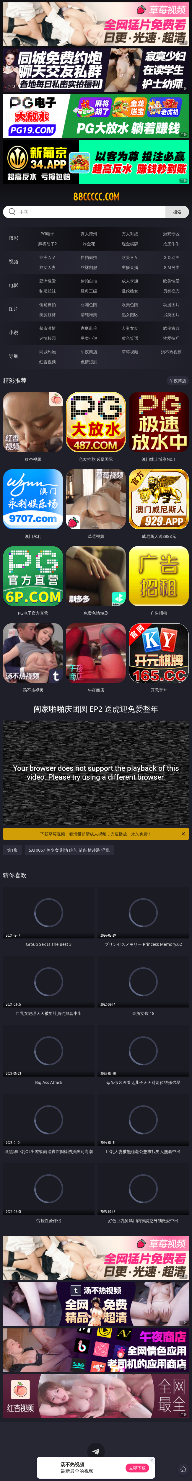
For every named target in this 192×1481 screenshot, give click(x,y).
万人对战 (130, 233)
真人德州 (89, 233)
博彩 (13, 238)
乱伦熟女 (130, 291)
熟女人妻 (47, 267)
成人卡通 (130, 281)
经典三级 (89, 291)
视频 (13, 261)
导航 (13, 356)
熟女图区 (130, 314)
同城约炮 (47, 352)
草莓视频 (130, 352)
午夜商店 (89, 352)
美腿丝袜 (47, 314)
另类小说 (89, 338)
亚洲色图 (89, 304)
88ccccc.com (96, 197)
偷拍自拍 (89, 281)
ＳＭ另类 (171, 267)
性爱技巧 (171, 338)
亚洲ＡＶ (47, 257)
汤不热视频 (171, 352)
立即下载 (137, 1468)
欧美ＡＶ (130, 257)
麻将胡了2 (47, 243)
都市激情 (47, 328)
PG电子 (48, 233)
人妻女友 (130, 328)
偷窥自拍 (47, 304)
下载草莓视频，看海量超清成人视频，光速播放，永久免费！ (113, 833)
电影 (13, 285)
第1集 (12, 850)
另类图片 (171, 314)
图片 (13, 309)
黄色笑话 (130, 338)
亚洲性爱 (47, 281)
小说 (13, 332)
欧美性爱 (171, 281)
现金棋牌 (130, 243)
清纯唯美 (89, 314)
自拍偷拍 (89, 257)
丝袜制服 (89, 267)
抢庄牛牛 (171, 243)
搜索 (177, 212)
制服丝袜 (47, 291)
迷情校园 (47, 338)
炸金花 (89, 243)
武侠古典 (171, 328)
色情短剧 (89, 362)
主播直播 (130, 267)
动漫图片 (171, 304)
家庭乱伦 (89, 328)
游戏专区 (171, 233)
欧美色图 (130, 304)
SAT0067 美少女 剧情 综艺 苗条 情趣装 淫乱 (69, 850)
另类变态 (171, 291)
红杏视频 (47, 362)
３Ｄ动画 (171, 257)
